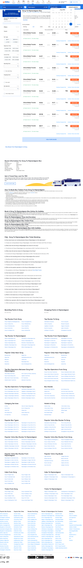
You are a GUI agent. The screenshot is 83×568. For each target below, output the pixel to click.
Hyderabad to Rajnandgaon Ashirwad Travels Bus (32, 389)
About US (71, 513)
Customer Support (73, 521)
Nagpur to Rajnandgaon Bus (47, 519)
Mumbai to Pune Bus (4, 546)
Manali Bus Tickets (17, 528)
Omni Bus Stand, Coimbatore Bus (68, 395)
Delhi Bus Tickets (17, 521)
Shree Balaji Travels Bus (10, 373)
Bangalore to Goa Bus (4, 519)
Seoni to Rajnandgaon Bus (47, 540)
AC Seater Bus (8, 414)
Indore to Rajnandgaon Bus (47, 513)
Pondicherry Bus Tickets (19, 532)
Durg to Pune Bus (31, 515)
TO (28, 5)
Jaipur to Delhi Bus (4, 515)
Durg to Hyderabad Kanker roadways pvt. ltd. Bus (71, 372)
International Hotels (59, 515)
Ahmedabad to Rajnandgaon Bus (48, 547)
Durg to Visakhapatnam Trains (11, 500)
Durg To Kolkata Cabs (26, 483)
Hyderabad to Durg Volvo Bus (50, 422)
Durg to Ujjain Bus (31, 527)
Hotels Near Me (58, 540)
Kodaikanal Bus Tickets (18, 540)
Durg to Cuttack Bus (32, 546)
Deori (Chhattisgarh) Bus (27, 363)
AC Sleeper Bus (25, 414)
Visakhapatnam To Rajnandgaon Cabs (69, 476)
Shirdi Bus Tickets (17, 523)
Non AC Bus (7, 408)
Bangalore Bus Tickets (18, 515)
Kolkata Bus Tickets (18, 530)
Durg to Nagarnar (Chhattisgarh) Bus (12, 321)
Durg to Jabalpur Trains (9, 495)
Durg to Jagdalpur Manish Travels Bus (52, 376)
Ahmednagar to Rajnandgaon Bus (48, 530)
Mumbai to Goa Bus (4, 521)
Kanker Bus (63, 363)
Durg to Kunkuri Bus (32, 549)
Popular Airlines (58, 542)
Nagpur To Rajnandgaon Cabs (50, 474)
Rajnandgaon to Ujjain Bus (66, 342)
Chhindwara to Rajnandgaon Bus (48, 528)
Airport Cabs (57, 536)
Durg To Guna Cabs (9, 481)
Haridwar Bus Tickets (18, 542)
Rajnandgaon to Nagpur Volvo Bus (28, 460)
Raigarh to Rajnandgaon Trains (50, 500)
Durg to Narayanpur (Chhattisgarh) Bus (36, 542)
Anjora (62, 412)
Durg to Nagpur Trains (9, 491)
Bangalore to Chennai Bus (5, 527)
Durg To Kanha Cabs (9, 479)
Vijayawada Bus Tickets (18, 536)
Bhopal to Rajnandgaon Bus (47, 523)
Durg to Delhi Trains (9, 493)
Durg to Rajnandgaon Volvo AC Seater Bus (13, 427)
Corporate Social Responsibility (75, 525)
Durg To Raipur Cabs (26, 481)
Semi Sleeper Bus (8, 412)
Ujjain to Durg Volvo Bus (66, 429)
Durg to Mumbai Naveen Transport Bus (69, 378)
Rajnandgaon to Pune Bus (66, 338)
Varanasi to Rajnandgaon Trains (50, 497)
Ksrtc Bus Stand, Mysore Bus (67, 391)
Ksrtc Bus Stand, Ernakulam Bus (67, 397)
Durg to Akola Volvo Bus (66, 446)
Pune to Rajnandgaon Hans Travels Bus (13, 391)
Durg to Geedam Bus (32, 547)
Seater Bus (7, 410)
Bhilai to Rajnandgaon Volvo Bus (28, 448)
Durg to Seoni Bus (31, 538)
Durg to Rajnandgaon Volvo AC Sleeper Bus (13, 429)
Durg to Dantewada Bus (32, 540)
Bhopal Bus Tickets (18, 547)
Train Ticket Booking (59, 525)
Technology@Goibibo (73, 530)
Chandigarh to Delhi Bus (5, 517)
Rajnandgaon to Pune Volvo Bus (28, 457)
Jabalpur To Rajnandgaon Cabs (50, 479)
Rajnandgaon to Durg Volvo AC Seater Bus (30, 427)
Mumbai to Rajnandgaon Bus (47, 527)
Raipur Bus (7, 357)
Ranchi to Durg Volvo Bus (49, 429)
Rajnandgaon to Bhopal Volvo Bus (11, 464)
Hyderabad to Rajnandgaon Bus (48, 515)
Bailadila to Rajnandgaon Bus (11, 344)
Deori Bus (7, 361)
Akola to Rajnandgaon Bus (10, 338)
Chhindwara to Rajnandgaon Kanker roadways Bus (32, 393)
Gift (70, 538)
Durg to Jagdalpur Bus (32, 519)
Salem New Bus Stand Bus (49, 397)
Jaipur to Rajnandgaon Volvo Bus (11, 441)
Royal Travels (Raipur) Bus (10, 375)
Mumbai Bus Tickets (18, 527)
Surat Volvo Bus (47, 465)
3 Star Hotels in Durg (65, 406)
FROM (4, 5)
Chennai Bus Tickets (18, 519)
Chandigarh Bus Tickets (18, 544)
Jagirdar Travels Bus (26, 375)
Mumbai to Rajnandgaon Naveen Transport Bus (31, 397)
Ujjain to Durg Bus (65, 328)
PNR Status (57, 534)
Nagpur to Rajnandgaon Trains (50, 491)
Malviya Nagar (64, 410)
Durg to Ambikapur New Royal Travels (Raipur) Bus (71, 376)
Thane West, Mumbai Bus (49, 395)
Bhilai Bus (7, 359)
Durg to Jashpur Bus (9, 323)
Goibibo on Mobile (73, 527)
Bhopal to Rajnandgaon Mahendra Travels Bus (14, 393)
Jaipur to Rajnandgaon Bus (10, 340)
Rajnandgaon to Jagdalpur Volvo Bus (12, 462)
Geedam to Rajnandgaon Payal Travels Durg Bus (31, 395)
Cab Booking (57, 523)
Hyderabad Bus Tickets (18, 517)
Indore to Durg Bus (48, 323)
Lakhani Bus (24, 359)
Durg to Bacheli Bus (32, 532)
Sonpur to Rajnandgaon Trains (50, 495)
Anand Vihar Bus (47, 393)
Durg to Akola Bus (25, 328)
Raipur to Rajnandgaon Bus (10, 347)
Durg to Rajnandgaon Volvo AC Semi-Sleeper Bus (15, 424)
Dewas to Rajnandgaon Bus (27, 340)
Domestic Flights (58, 517)
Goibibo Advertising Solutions (61, 547)
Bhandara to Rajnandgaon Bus (28, 342)
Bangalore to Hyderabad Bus (6, 530)
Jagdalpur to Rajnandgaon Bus (48, 521)
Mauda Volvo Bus (47, 458)
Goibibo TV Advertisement (74, 528)
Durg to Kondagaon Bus (9, 330)
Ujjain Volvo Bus (47, 456)
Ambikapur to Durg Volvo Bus (50, 431)
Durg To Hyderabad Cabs (10, 476)
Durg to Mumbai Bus (32, 530)
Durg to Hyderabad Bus (32, 513)
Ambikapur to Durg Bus (49, 330)
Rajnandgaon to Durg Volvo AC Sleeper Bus (30, 429)
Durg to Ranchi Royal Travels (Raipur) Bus (53, 378)
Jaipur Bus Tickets (17, 546)
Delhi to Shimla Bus (4, 538)
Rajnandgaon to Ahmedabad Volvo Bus (29, 466)
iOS (34, 192)
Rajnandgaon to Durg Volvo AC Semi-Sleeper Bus (32, 424)
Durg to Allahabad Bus (26, 323)
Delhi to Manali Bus (4, 513)
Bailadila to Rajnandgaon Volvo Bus (12, 446)
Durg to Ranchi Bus (32, 523)
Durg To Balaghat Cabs (9, 483)
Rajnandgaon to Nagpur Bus (67, 340)
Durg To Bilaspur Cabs (26, 479)
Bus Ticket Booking (59, 521)
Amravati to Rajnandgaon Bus (48, 534)
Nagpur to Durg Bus (65, 326)
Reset (18, 31)
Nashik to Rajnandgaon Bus (47, 546)
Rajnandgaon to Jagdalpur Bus (50, 342)
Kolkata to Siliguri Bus (4, 540)
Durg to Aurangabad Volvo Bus (67, 439)
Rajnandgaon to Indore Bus (49, 340)
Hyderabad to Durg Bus (49, 321)
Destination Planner (59, 528)
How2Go (71, 540)
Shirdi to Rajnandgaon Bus (47, 542)
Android (31, 192)
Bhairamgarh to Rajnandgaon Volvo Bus (30, 446)
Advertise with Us (72, 534)
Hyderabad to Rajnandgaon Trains (68, 497)
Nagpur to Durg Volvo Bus (66, 427)
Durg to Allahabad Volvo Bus (67, 441)
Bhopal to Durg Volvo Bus (66, 424)
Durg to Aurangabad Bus (26, 321)
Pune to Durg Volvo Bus (66, 422)
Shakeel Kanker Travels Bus (10, 380)
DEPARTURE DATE (53, 5)
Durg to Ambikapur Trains (27, 493)
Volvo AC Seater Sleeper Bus (27, 406)
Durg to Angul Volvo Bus (66, 443)
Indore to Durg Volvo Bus (49, 424)
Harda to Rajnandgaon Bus (10, 342)
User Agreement (72, 517)
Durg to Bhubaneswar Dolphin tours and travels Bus (71, 380)
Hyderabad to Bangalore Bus (6, 528)
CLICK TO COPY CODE (10, 183)
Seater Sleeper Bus (25, 412)
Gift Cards (71, 536)
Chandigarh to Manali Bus (5, 549)
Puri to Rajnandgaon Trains (66, 495)
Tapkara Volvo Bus (65, 462)
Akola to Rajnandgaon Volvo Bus (11, 439)
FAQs (70, 532)
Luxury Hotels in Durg (48, 410)
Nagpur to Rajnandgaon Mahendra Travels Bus (14, 395)
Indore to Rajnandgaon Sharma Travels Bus (13, 389)
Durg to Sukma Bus (9, 328)
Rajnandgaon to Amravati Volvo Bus (29, 464)
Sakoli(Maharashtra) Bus (27, 357)
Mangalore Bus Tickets (18, 538)
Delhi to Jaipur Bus (4, 532)
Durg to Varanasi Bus (26, 330)
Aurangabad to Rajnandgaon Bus (48, 532)
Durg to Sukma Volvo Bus (49, 446)
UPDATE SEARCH (73, 7)
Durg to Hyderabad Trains (27, 491)
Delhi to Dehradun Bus (4, 523)
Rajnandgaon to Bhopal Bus (50, 344)
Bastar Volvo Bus (64, 458)
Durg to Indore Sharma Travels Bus (51, 374)
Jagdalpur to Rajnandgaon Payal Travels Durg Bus (32, 391)
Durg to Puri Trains (25, 497)
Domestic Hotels (58, 513)
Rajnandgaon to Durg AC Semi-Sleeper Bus (30, 431)
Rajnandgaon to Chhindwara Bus (51, 347)
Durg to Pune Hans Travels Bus (50, 372)
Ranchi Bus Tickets (18, 549)
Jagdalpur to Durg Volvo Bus (50, 427)
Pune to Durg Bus (64, 321)
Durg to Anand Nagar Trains (27, 500)
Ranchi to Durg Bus (48, 328)
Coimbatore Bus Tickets (18, 525)
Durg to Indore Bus (31, 517)
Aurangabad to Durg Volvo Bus (67, 431)
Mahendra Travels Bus (26, 380)
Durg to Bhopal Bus (32, 525)
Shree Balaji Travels (37, 270)
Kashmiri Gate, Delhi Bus (49, 389)
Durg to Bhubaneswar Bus (33, 536)
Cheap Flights (58, 530)
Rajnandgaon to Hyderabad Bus (50, 338)
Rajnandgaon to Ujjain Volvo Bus (28, 462)
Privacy (70, 519)
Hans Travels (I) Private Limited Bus (29, 373)
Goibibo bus (11, 192)
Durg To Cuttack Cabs (26, 476)
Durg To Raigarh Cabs (9, 474)
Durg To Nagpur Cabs (26, 474)
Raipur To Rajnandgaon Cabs (67, 474)
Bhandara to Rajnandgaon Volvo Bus (29, 443)
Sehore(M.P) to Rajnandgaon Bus (28, 338)
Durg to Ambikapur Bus (32, 528)
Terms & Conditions (73, 515)
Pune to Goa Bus (3, 544)
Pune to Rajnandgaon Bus (47, 517)
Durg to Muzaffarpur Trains (10, 497)
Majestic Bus (46, 391)
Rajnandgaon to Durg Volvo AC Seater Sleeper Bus (32, 422)
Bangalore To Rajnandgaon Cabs (51, 476)
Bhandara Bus (7, 355)
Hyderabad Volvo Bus (48, 460)
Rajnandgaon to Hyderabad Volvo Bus (12, 457)
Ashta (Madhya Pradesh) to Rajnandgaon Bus (51, 544)
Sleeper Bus (24, 410)
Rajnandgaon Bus (25, 361)
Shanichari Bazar (47, 414)
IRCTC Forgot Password (60, 546)
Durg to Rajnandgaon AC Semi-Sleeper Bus (13, 431)
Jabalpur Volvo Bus (65, 465)
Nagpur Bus (24, 355)
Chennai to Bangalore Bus (5, 534)
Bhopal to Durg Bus (65, 323)
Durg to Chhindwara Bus (10, 326)
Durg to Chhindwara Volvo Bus (50, 443)
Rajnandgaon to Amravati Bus (67, 344)
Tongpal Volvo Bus (65, 456)
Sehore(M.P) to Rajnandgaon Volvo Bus (30, 439)
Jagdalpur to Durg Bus (48, 326)
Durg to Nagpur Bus (32, 521)
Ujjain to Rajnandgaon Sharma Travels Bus (13, 397)
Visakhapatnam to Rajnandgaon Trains (69, 491)
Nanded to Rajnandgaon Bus (47, 549)
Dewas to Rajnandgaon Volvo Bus (28, 441)
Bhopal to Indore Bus (4, 542)
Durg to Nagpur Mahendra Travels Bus (69, 374)
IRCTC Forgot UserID (59, 544)
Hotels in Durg (47, 406)
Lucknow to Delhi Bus (4, 547)
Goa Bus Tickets (17, 513)
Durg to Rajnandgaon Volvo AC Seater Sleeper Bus (15, 422)
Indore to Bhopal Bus (4, 536)
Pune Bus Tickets (17, 534)
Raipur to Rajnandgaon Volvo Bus (11, 448)
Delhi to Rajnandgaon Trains (67, 493)
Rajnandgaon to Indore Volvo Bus (11, 460)
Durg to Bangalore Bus (32, 534)
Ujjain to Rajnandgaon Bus (47, 525)
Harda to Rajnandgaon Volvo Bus (11, 443)
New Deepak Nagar (48, 412)
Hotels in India (58, 538)
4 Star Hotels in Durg (48, 408)
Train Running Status (59, 532)
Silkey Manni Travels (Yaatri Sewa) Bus (12, 377)
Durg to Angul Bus (25, 326)
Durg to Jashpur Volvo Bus (49, 441)
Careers (70, 523)
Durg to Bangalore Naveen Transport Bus (52, 380)
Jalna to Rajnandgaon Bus (47, 538)
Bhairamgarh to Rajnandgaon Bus (28, 344)
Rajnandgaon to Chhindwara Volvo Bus (12, 466)
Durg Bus (63, 361)
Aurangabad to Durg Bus (66, 330)
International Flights (59, 519)
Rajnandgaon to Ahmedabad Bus (68, 347)
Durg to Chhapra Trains (26, 495)
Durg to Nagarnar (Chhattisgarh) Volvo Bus (53, 439)
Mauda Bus (7, 363)
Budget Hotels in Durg (65, 408)
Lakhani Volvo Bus (65, 460)
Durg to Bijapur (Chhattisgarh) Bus (35, 544)
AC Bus (6, 406)
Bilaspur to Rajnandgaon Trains (67, 500)
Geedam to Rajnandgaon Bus (47, 536)
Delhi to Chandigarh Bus (5, 525)
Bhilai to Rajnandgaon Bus (27, 347)
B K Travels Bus (25, 377)
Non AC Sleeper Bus (26, 408)
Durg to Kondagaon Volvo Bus (50, 448)
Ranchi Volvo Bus (47, 462)
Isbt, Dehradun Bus (65, 389)
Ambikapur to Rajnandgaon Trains (51, 493)
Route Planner (58, 527)
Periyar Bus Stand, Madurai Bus (67, 393)
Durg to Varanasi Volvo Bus (66, 448)
